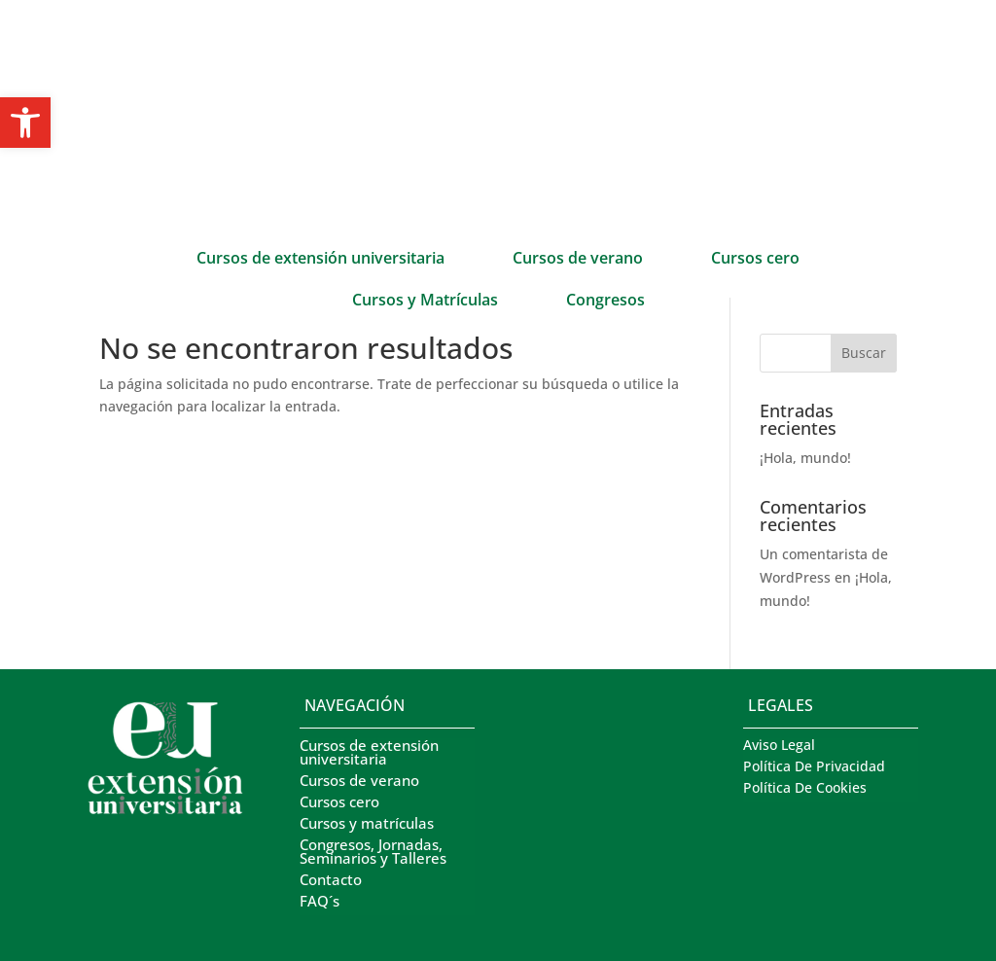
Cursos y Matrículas (425, 301)
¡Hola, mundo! (805, 457)
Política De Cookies (805, 789)
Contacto (331, 880)
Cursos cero (755, 259)
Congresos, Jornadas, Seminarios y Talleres (373, 852)
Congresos (605, 301)
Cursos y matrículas (367, 824)
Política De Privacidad (814, 767)
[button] (25, 122)
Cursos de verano (578, 259)
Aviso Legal (779, 746)
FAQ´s (319, 902)
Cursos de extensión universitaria (320, 259)
